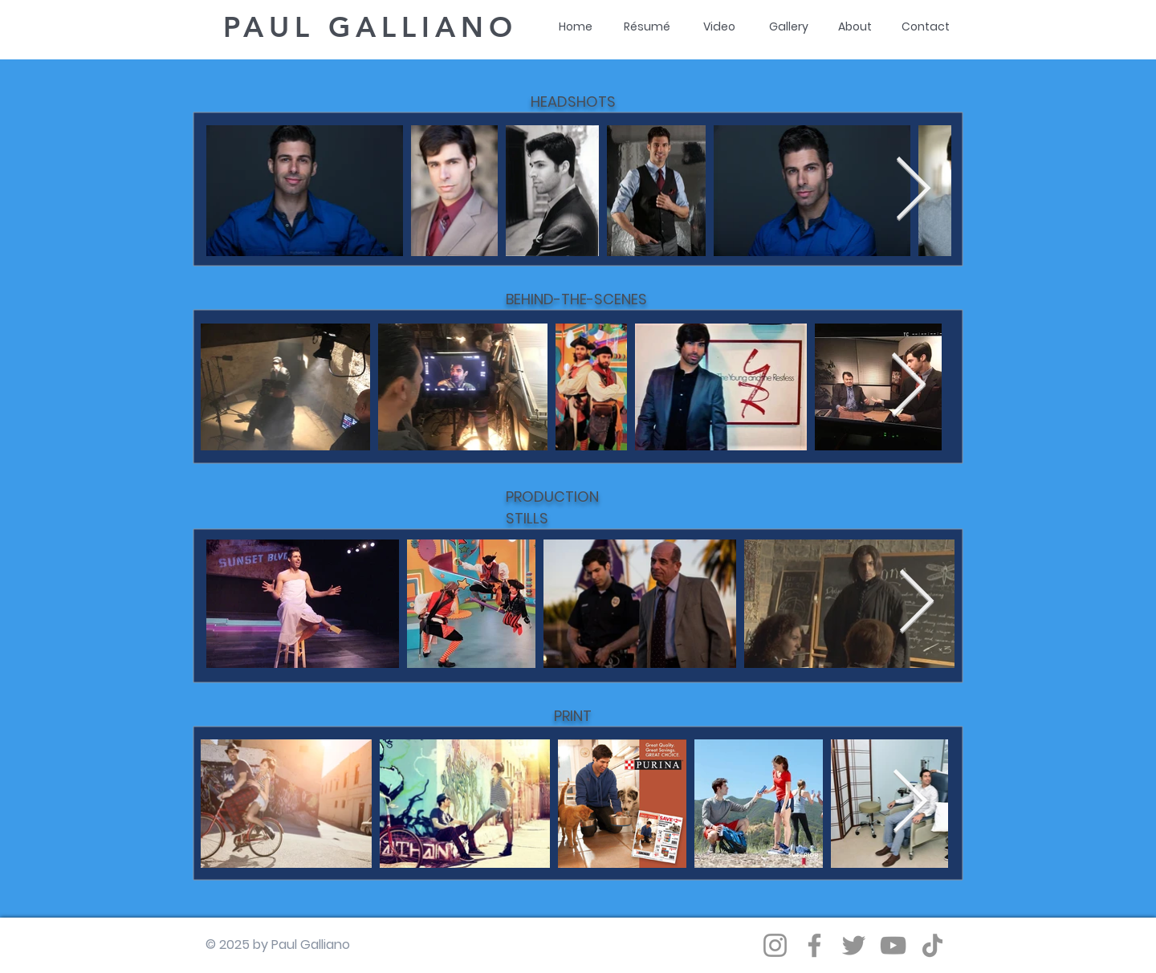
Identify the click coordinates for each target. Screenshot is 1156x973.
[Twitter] (853, 945)
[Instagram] (775, 945)
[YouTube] (893, 945)
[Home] (575, 27)
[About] (854, 27)
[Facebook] (814, 945)
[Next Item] (913, 191)
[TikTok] (932, 945)
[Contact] (926, 27)
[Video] (719, 27)
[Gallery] (789, 27)
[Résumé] (647, 27)
